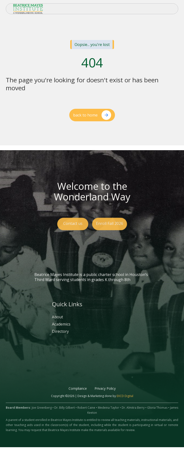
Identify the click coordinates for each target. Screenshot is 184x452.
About (57, 322)
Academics (61, 329)
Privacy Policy (105, 393)
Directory (60, 336)
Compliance (78, 393)
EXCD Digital (125, 401)
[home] (27, 9)
